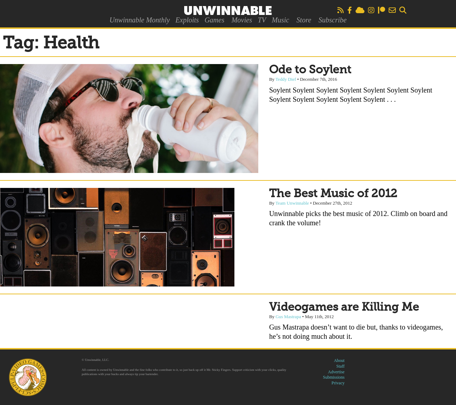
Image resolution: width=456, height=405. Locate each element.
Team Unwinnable (292, 203)
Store (303, 20)
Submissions (334, 377)
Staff (340, 366)
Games (214, 20)
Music (280, 20)
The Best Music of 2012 (333, 194)
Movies (242, 20)
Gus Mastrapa (288, 316)
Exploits (187, 20)
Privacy (338, 382)
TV (262, 20)
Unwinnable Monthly (139, 20)
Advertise (336, 371)
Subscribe (332, 20)
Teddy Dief (285, 79)
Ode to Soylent (310, 70)
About (339, 360)
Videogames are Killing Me (344, 307)
